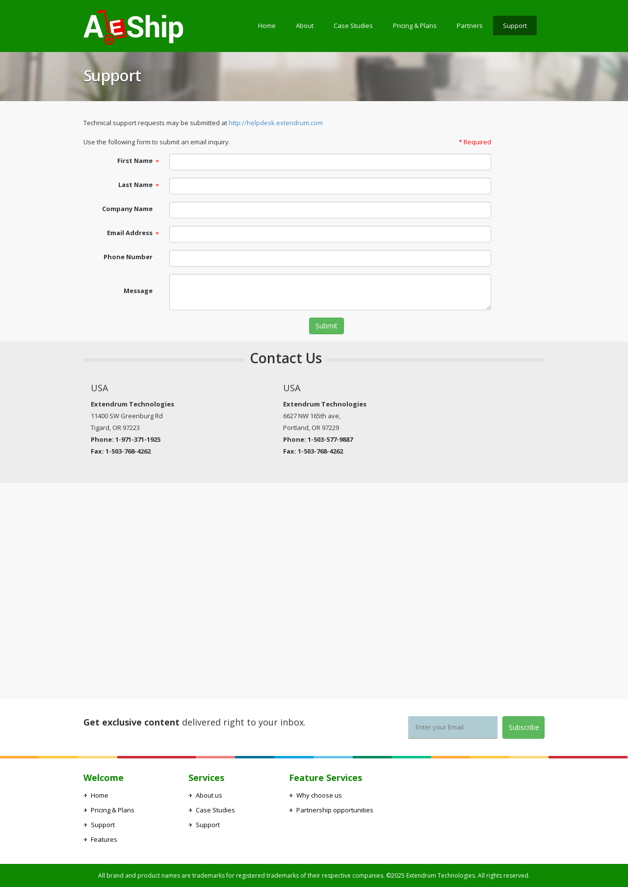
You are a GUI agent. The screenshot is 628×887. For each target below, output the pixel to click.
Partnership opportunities (334, 810)
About (305, 25)
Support (515, 25)
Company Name (127, 208)
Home (267, 25)
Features (104, 839)
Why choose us (319, 795)
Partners (470, 25)
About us (209, 795)
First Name (135, 160)
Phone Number (128, 256)
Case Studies (353, 25)
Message (138, 290)
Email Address (130, 232)
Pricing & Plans (415, 25)
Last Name (135, 184)
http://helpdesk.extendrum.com (276, 122)
